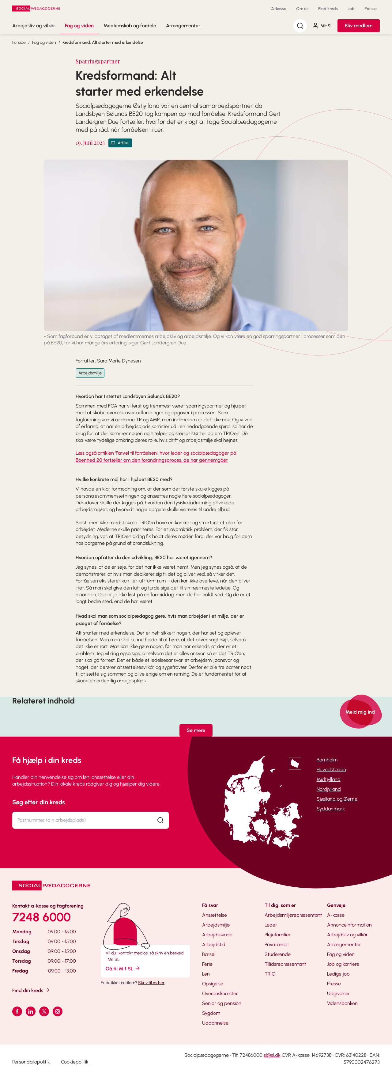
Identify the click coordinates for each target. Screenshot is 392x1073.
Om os (302, 8)
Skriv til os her (151, 982)
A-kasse (278, 8)
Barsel (208, 954)
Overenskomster (220, 993)
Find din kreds (31, 990)
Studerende (278, 954)
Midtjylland (329, 779)
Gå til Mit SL (123, 968)
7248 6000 (41, 917)
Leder (271, 925)
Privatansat (277, 944)
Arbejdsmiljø (90, 373)
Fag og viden (79, 25)
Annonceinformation (349, 925)
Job (351, 8)
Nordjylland (329, 789)
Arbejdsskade (217, 935)
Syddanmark (331, 809)
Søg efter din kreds (38, 802)
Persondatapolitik (31, 1062)
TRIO (270, 974)
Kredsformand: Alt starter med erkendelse (102, 42)
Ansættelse (214, 915)
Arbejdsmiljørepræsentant (293, 915)
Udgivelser (338, 993)
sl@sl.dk (272, 1055)
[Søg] (300, 25)
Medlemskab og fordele (130, 25)
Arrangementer (183, 25)
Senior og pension (221, 1003)
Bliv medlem (358, 25)
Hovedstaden (331, 769)
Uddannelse (215, 1023)
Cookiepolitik (75, 1062)
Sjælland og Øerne (337, 799)
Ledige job (338, 974)
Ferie (207, 964)
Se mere (196, 730)
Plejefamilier (278, 935)
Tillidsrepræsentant (285, 964)
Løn (206, 974)
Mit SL (322, 25)
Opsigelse (212, 984)
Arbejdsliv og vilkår (33, 25)
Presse (370, 8)
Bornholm (327, 760)
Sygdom (211, 1013)
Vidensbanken (342, 1003)
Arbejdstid (213, 944)
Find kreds (328, 8)
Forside (19, 42)
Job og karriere (343, 964)
